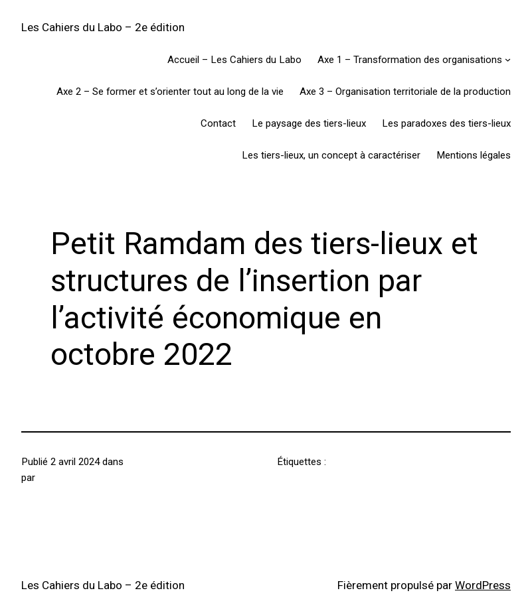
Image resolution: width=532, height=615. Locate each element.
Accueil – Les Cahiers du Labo (234, 60)
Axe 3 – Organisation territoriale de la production (405, 92)
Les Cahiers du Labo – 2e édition (103, 27)
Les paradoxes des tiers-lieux (446, 123)
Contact (218, 123)
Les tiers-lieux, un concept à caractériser (331, 155)
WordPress (483, 585)
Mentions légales (473, 155)
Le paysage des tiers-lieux (309, 123)
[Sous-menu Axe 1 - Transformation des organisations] (508, 59)
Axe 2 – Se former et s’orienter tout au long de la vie (170, 92)
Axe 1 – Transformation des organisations (409, 60)
